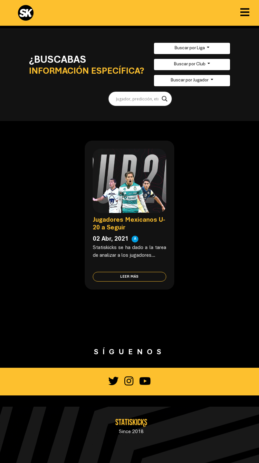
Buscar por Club (190, 64)
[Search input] (137, 98)
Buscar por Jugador (190, 80)
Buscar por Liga (190, 48)
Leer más (129, 277)
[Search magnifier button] (164, 98)
